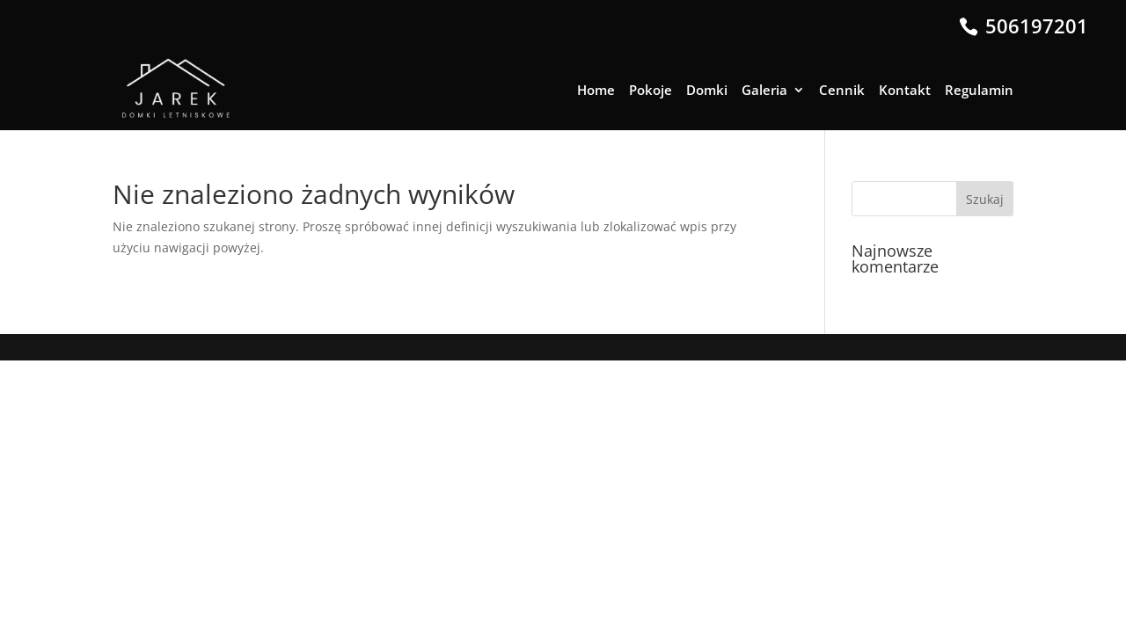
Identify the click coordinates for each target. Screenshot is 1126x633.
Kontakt (905, 91)
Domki (707, 91)
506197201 (1034, 25)
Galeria (764, 91)
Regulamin (979, 91)
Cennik (842, 91)
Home (596, 91)
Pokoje (650, 91)
